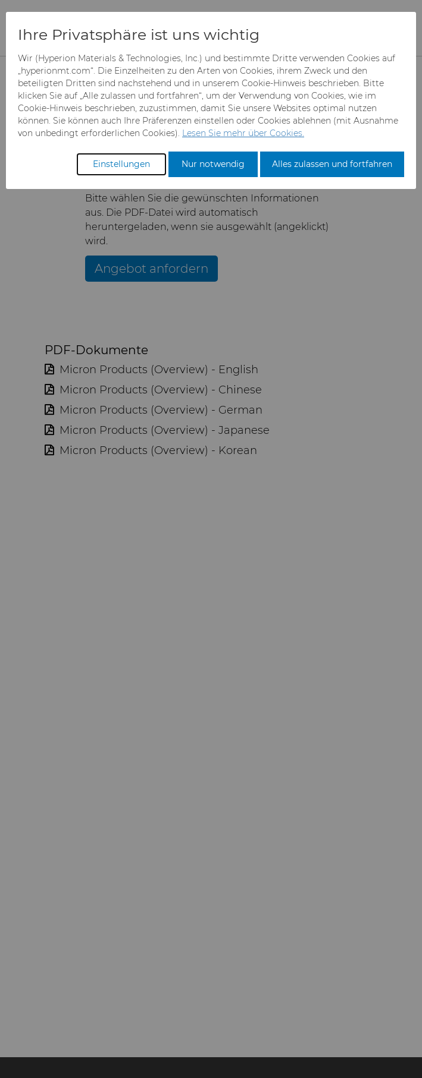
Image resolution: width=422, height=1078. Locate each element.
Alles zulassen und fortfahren (332, 164)
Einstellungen (121, 164)
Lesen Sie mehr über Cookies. (243, 133)
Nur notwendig (213, 164)
